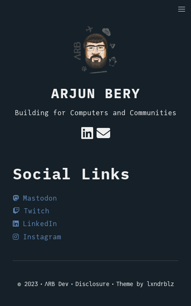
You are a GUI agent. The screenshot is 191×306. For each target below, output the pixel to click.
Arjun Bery (95, 93)
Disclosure (92, 283)
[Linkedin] (87, 136)
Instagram (37, 237)
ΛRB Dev (56, 283)
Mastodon (35, 198)
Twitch (31, 211)
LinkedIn (35, 224)
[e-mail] (103, 136)
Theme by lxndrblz (145, 283)
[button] (181, 9)
